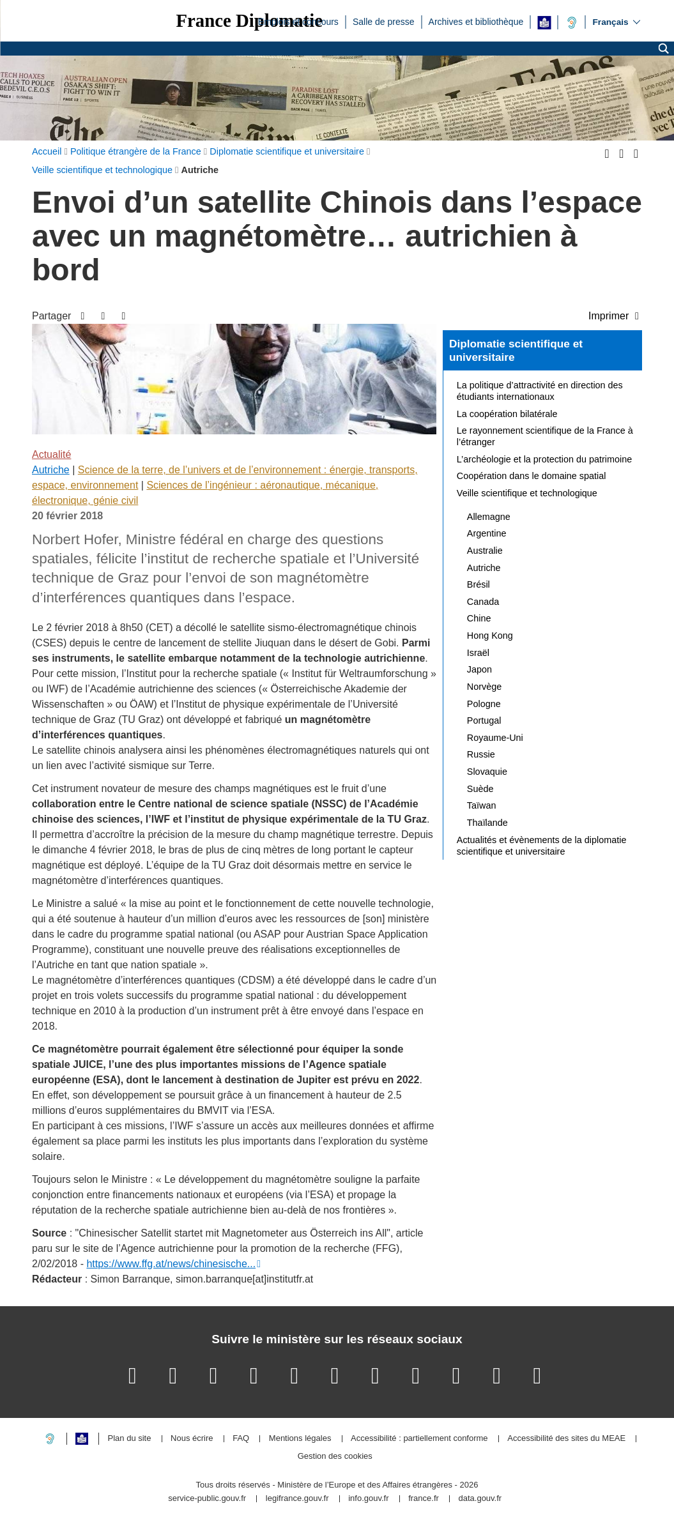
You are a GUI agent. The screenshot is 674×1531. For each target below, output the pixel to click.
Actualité (51, 454)
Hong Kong (490, 635)
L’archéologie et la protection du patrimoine (544, 459)
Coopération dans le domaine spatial (531, 476)
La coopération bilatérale (507, 414)
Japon (479, 669)
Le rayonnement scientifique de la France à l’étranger (545, 436)
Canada (483, 602)
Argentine (487, 533)
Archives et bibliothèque (476, 21)
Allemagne (488, 517)
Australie (485, 550)
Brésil (478, 584)
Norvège (484, 687)
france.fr (423, 1498)
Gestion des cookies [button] (335, 1456)
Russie (481, 754)
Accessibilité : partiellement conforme (419, 1438)
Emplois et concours (298, 21)
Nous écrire (192, 1438)
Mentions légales (300, 1438)
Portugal (484, 720)
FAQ (241, 1438)
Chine (479, 618)
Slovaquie (487, 771)
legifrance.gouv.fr (297, 1498)
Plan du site (129, 1438)
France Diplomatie (249, 20)
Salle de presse (384, 21)
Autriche (51, 469)
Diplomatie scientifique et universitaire (516, 350)
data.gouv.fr (480, 1498)
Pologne (484, 704)
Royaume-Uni (495, 738)
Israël (478, 653)
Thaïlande (487, 823)
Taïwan (481, 805)
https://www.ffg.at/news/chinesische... (171, 1263)
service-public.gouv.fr (207, 1498)
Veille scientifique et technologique (527, 493)
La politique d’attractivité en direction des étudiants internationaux (540, 391)
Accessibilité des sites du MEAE (566, 1438)
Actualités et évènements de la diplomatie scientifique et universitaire (542, 846)
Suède (480, 789)
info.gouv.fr (368, 1498)
